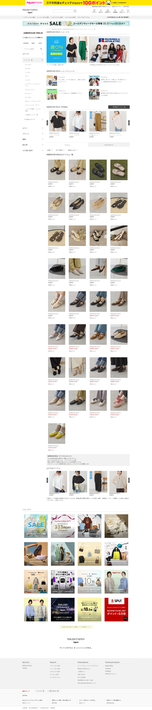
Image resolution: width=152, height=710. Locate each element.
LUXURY (24, 665)
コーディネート (108, 144)
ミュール (27, 72)
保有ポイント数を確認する (114, 697)
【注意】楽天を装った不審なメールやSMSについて (76, 624)
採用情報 (52, 705)
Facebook (108, 665)
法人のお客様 (81, 674)
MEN (33, 43)
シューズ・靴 (28, 60)
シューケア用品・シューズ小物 (32, 110)
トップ (48, 29)
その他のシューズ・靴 (31, 114)
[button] (58, 126)
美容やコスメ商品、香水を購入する (61, 697)
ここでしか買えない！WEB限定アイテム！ (70, 93)
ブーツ (27, 76)
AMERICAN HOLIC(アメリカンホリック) (74, 29)
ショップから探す (55, 666)
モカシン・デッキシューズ (32, 101)
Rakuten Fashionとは (84, 666)
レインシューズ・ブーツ (32, 105)
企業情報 (24, 705)
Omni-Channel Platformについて (87, 680)
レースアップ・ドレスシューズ (32, 85)
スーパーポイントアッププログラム (88, 663)
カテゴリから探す (55, 668)
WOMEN (26, 43)
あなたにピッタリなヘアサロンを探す (32, 697)
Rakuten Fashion (56, 29)
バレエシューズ (29, 89)
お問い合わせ (81, 671)
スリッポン (28, 97)
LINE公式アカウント (111, 671)
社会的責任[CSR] (44, 705)
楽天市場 (126, 6)
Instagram (108, 668)
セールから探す (54, 671)
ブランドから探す (55, 663)
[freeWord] (33, 49)
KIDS (40, 43)
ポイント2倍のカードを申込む (87, 697)
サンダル (27, 68)
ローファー (28, 93)
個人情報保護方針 (33, 705)
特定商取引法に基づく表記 (85, 677)
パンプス (27, 80)
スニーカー (28, 64)
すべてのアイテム (55, 674)
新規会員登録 (109, 663)
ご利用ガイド (81, 668)
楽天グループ (116, 6)
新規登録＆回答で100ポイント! (101, 6)
